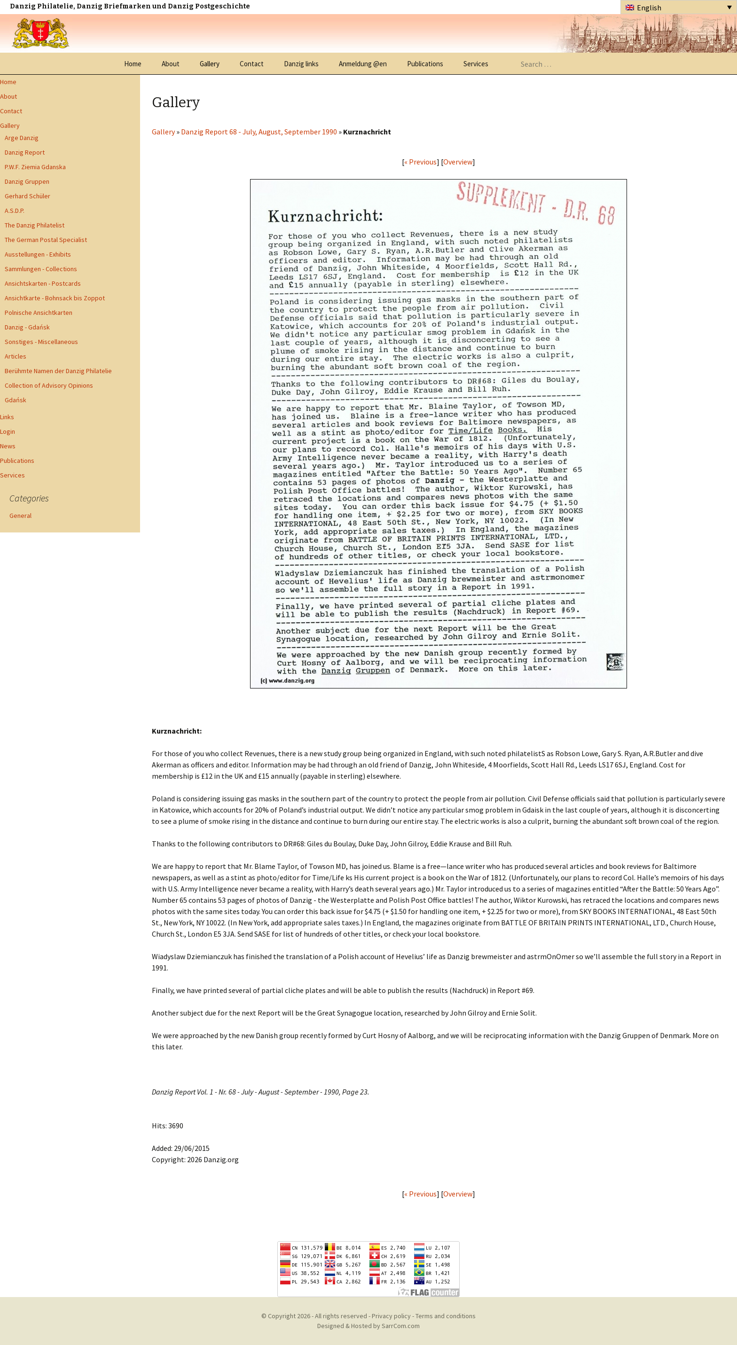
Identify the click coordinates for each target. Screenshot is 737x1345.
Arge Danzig (22, 137)
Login (7, 431)
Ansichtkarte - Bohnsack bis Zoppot (55, 298)
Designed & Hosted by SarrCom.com (368, 1326)
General (20, 515)
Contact (252, 63)
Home (132, 63)
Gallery (210, 63)
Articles (15, 356)
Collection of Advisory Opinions (49, 385)
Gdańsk (15, 400)
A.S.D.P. (14, 210)
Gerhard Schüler (27, 196)
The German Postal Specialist (46, 239)
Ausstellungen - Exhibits (38, 254)
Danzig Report (25, 152)
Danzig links (301, 63)
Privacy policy (391, 1316)
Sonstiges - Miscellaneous (41, 341)
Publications (425, 63)
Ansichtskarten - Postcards (43, 283)
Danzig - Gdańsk (27, 327)
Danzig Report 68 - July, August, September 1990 (259, 131)
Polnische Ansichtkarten (38, 312)
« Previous (420, 161)
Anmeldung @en (363, 63)
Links (7, 417)
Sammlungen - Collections (41, 269)
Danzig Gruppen (27, 181)
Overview (457, 161)
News (8, 446)
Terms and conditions (446, 1316)
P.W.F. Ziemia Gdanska (35, 167)
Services (475, 63)
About (171, 63)
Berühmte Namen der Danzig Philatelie (58, 371)
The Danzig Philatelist (34, 225)
